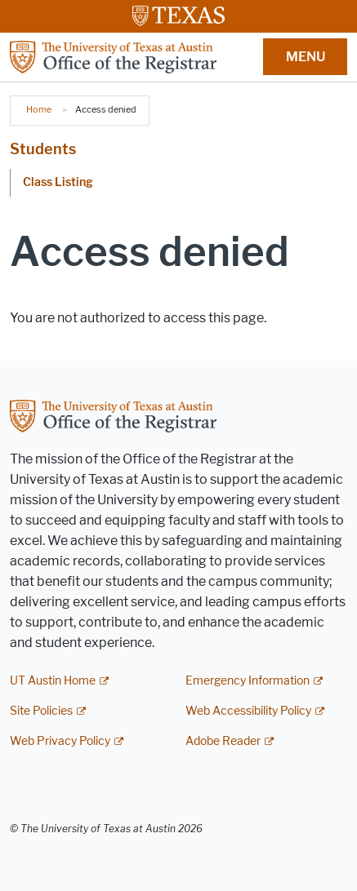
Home (38, 109)
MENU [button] (305, 56)
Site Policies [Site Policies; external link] (41, 711)
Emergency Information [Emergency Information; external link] (247, 681)
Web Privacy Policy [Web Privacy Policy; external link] (60, 741)
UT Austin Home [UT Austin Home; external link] (53, 681)
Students (43, 149)
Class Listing (58, 182)
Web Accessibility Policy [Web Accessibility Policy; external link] (248, 711)
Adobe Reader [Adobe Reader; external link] (223, 741)
